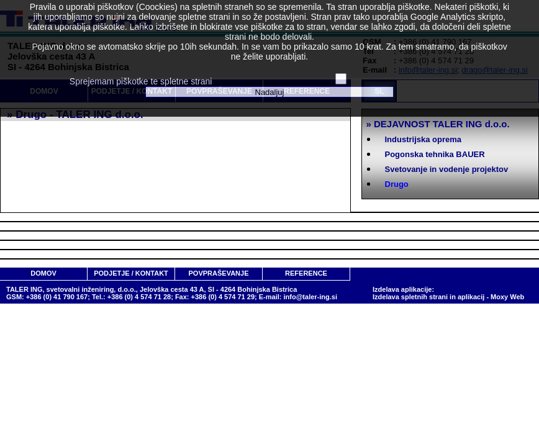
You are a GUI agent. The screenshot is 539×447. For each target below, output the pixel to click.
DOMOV (43, 273)
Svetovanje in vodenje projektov (447, 169)
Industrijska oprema (423, 139)
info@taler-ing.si (310, 296)
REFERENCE (306, 273)
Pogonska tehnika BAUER (435, 154)
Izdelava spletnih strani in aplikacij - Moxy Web (448, 296)
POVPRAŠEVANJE (219, 273)
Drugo (397, 184)
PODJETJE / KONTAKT (131, 273)
